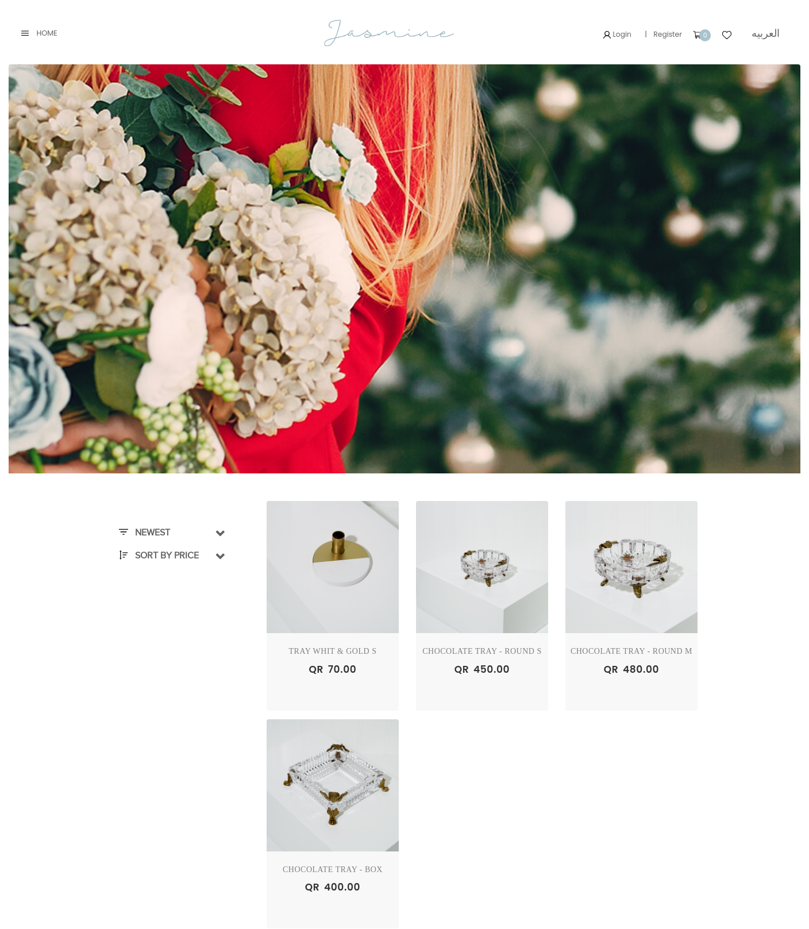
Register (666, 34)
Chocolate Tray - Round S (482, 651)
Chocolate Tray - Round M (631, 651)
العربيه (765, 33)
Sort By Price (159, 556)
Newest (144, 533)
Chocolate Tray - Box (333, 869)
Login (614, 34)
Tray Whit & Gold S (333, 651)
